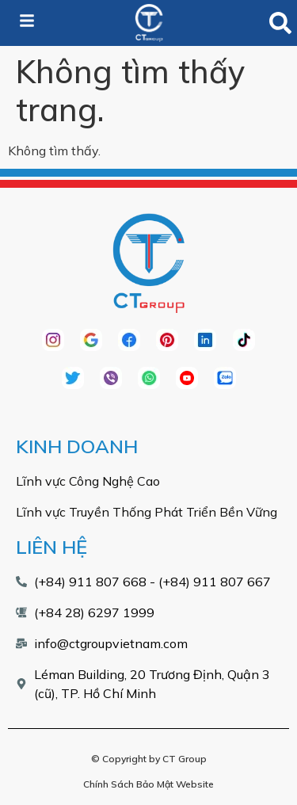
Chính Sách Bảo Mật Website (148, 784)
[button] (280, 23)
